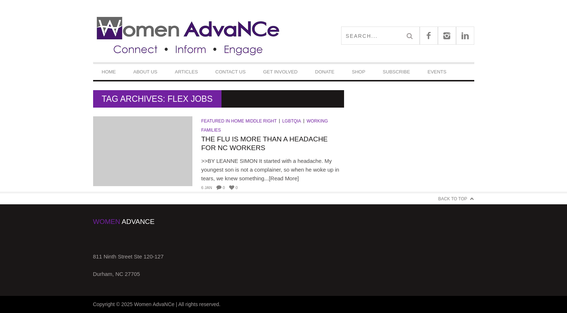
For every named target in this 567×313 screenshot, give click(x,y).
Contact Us (230, 72)
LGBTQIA (291, 121)
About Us (145, 72)
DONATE (324, 72)
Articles (186, 72)
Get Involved (280, 72)
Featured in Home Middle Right (239, 121)
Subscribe (396, 72)
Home (109, 72)
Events (436, 72)
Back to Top (452, 198)
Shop (358, 72)
